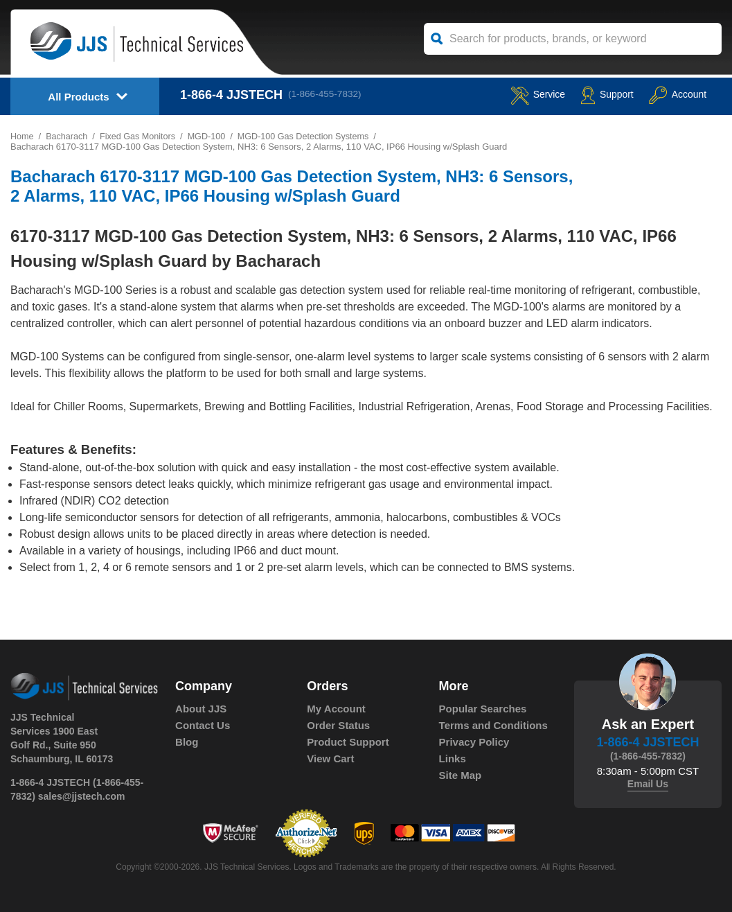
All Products (78, 97)
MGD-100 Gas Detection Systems (311, 136)
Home (22, 136)
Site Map (460, 775)
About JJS (200, 708)
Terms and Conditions (493, 725)
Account (672, 94)
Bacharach (67, 136)
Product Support (348, 742)
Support (593, 94)
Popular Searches (483, 708)
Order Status (338, 725)
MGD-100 (211, 136)
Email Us (647, 783)
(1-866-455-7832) (328, 94)
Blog (186, 742)
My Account (336, 708)
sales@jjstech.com (81, 796)
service (516, 94)
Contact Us (202, 725)
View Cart (330, 758)
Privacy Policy (474, 742)
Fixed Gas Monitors (141, 136)
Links (452, 758)
